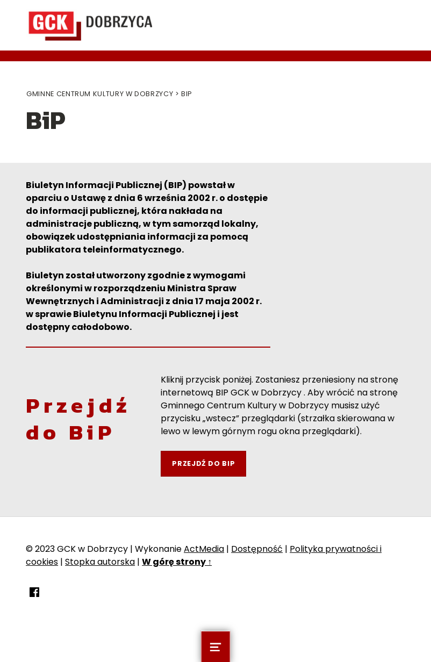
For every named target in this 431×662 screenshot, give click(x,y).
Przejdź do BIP (203, 463)
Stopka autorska (100, 562)
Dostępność (257, 549)
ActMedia (204, 549)
